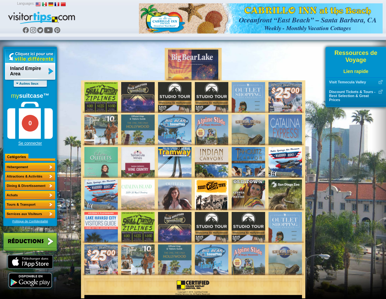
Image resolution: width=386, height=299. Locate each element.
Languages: (25, 3)
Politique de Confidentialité (30, 221)
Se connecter (30, 143)
